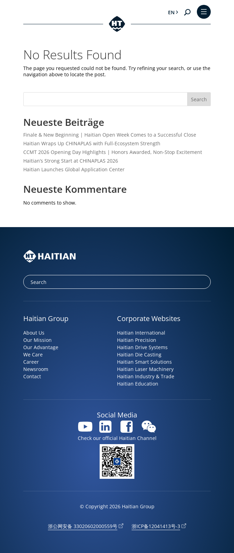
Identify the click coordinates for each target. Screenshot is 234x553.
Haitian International (141, 332)
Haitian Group (45, 318)
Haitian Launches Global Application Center (74, 169)
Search (199, 99)
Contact (32, 376)
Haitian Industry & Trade (145, 376)
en (171, 12)
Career (31, 361)
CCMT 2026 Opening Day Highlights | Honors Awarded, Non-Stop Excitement (112, 152)
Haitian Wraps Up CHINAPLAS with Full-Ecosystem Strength (91, 143)
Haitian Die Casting (139, 354)
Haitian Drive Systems (142, 347)
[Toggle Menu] (204, 12)
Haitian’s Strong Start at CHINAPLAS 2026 (70, 160)
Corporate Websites (149, 318)
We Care (33, 354)
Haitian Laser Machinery (145, 369)
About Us (33, 332)
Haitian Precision (136, 340)
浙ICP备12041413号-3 (156, 526)
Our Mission (37, 340)
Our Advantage (40, 347)
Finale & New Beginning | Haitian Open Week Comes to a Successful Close (109, 134)
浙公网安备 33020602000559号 (82, 526)
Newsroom (35, 369)
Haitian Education (137, 383)
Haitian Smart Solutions (144, 361)
